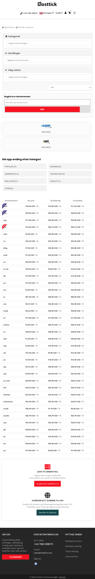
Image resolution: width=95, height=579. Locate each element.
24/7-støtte (39, 539)
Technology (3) (57, 174)
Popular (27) (10, 166)
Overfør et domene (24, 27)
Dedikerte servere (73, 540)
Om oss (62, 576)
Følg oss (37, 557)
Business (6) (55, 166)
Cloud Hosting (71, 550)
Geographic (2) (12, 174)
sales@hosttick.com (43, 552)
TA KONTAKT (16, 556)
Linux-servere (71, 555)
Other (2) (9, 188)
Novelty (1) (55, 181)
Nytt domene (8, 27)
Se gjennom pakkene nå (47, 483)
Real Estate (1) (11, 181)
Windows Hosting (73, 545)
